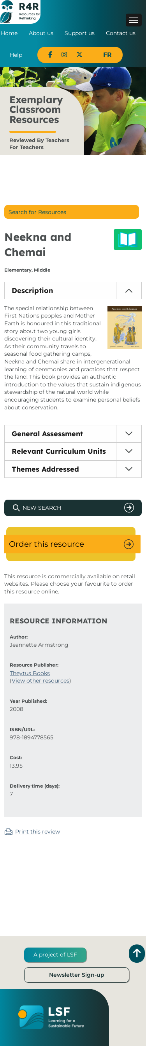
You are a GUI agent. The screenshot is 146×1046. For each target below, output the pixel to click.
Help (16, 54)
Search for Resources (37, 212)
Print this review (37, 831)
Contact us (120, 33)
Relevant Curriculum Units (59, 451)
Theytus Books (30, 673)
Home (9, 33)
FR (107, 54)
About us (41, 33)
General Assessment (47, 433)
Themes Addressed (45, 469)
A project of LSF (55, 954)
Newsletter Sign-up (76, 974)
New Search (42, 507)
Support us (80, 33)
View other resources (40, 680)
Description (32, 290)
